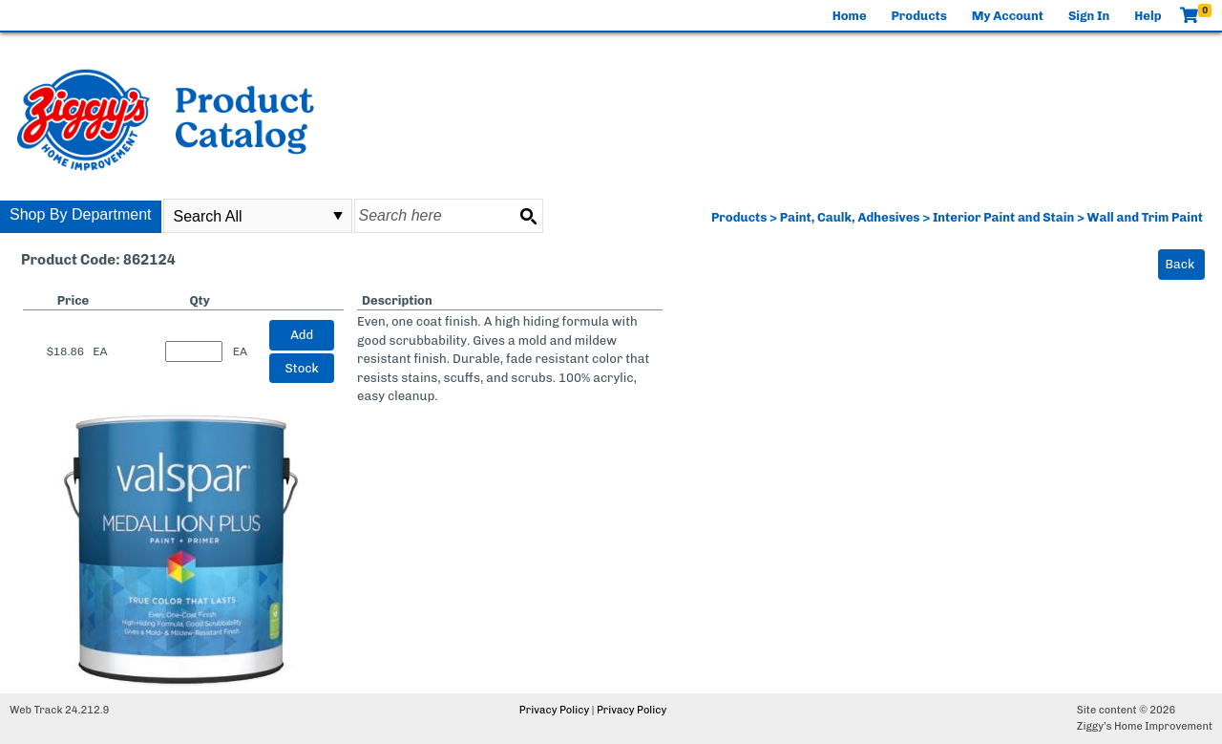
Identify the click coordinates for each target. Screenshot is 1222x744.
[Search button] (528, 216)
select (338, 216)
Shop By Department (81, 214)
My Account (1007, 16)
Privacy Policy (554, 710)
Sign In (1088, 16)
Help (1147, 16)
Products (919, 16)
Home (849, 16)
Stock (302, 368)
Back (1180, 264)
